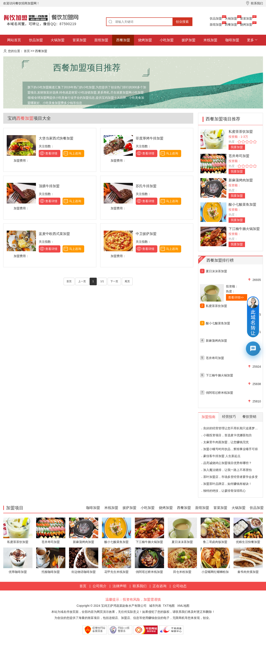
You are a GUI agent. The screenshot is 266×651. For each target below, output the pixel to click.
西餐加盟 (231, 24)
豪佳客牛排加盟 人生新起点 (221, 456)
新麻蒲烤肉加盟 (241, 180)
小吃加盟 (167, 40)
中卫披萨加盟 (146, 234)
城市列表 (155, 605)
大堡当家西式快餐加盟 (56, 138)
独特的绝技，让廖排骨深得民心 (224, 490)
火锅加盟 (231, 18)
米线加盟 (210, 40)
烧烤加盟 (246, 24)
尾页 (127, 281)
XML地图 (183, 605)
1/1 (102, 281)
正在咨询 (159, 586)
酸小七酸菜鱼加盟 (242, 204)
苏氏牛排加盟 (146, 186)
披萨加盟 (188, 40)
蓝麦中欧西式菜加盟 (54, 234)
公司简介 (99, 586)
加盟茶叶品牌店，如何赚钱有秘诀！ (227, 483)
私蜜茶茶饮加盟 (241, 131)
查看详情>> (236, 297)
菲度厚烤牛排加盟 (149, 138)
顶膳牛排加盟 (49, 186)
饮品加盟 (216, 18)
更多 (250, 40)
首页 (27, 51)
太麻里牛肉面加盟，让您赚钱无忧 (226, 442)
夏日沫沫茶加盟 (216, 271)
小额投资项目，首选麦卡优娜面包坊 (227, 435)
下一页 (114, 281)
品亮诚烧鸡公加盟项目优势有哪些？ (227, 463)
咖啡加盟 (232, 40)
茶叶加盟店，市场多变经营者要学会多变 (230, 477)
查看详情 (51, 153)
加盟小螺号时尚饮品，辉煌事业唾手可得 (230, 449)
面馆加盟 (216, 24)
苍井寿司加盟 (239, 156)
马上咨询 (75, 153)
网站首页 (14, 40)
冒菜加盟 (246, 18)
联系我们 (140, 586)
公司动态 (180, 586)
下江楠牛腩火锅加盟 (244, 229)
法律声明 (119, 586)
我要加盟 (237, 147)
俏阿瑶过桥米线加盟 (219, 392)
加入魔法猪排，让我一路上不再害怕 (227, 470)
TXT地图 (168, 605)
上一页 (82, 281)
